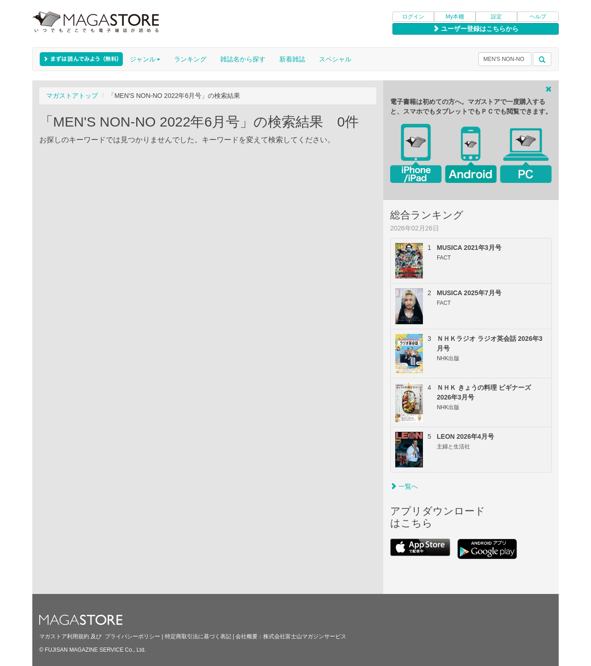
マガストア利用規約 (64, 636)
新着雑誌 (292, 59)
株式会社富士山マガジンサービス (304, 636)
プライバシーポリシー (132, 636)
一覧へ (404, 486)
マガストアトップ (72, 95)
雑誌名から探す (242, 59)
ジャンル (145, 59)
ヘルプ (538, 16)
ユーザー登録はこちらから (476, 28)
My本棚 (455, 16)
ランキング (190, 59)
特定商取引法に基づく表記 (198, 636)
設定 (496, 16)
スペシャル (335, 59)
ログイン (413, 16)
